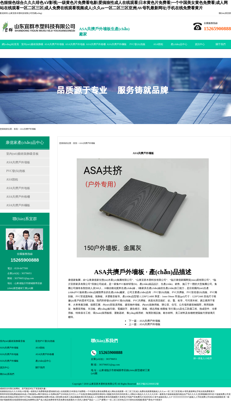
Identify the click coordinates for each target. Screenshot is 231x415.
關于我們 (221, 44)
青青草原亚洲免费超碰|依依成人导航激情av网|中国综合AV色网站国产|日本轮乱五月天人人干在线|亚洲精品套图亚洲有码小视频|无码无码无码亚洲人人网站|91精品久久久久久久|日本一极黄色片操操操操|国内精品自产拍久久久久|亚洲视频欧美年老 (107, 394)
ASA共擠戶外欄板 (117, 44)
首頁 (16, 129)
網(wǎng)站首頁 (10, 44)
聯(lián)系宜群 (225, 13)
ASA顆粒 (158, 44)
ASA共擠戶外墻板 (54, 44)
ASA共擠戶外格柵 (96, 44)
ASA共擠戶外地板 (75, 44)
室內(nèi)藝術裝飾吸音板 (32, 49)
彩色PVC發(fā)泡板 (45, 341)
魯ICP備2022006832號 (148, 384)
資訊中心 (200, 44)
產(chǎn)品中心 (179, 44)
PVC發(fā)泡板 (137, 44)
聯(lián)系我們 (7, 374)
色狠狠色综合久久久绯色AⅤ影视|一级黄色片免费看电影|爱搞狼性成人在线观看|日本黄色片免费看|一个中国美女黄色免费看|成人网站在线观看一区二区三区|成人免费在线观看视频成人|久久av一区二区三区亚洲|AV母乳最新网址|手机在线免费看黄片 (107, 391)
